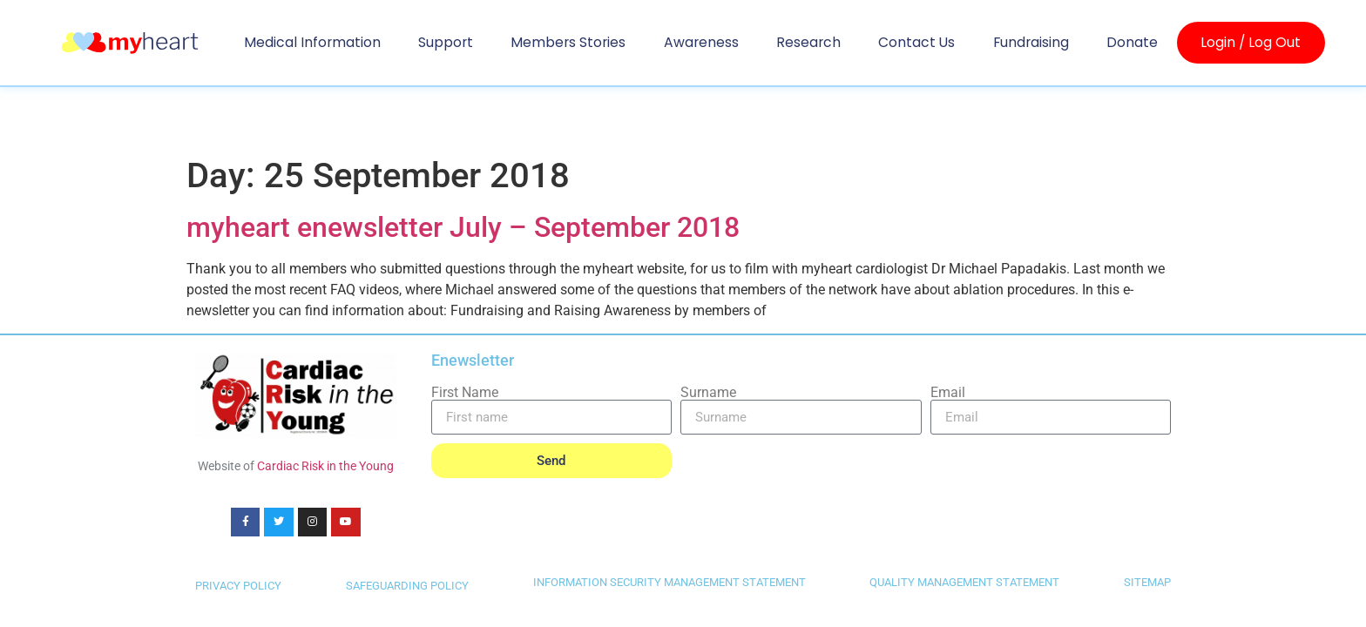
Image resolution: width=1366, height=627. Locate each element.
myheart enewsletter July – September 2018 (463, 227)
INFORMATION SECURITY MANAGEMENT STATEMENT (669, 582)
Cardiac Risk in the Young (325, 466)
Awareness (701, 42)
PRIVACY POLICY (238, 585)
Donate (1132, 42)
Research (808, 42)
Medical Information (312, 42)
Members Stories (568, 42)
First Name (464, 393)
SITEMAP (1147, 582)
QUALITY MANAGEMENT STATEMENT (964, 582)
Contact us (916, 42)
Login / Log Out (1250, 43)
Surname (708, 393)
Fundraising (1031, 42)
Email (947, 393)
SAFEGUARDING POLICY (407, 585)
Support (445, 42)
